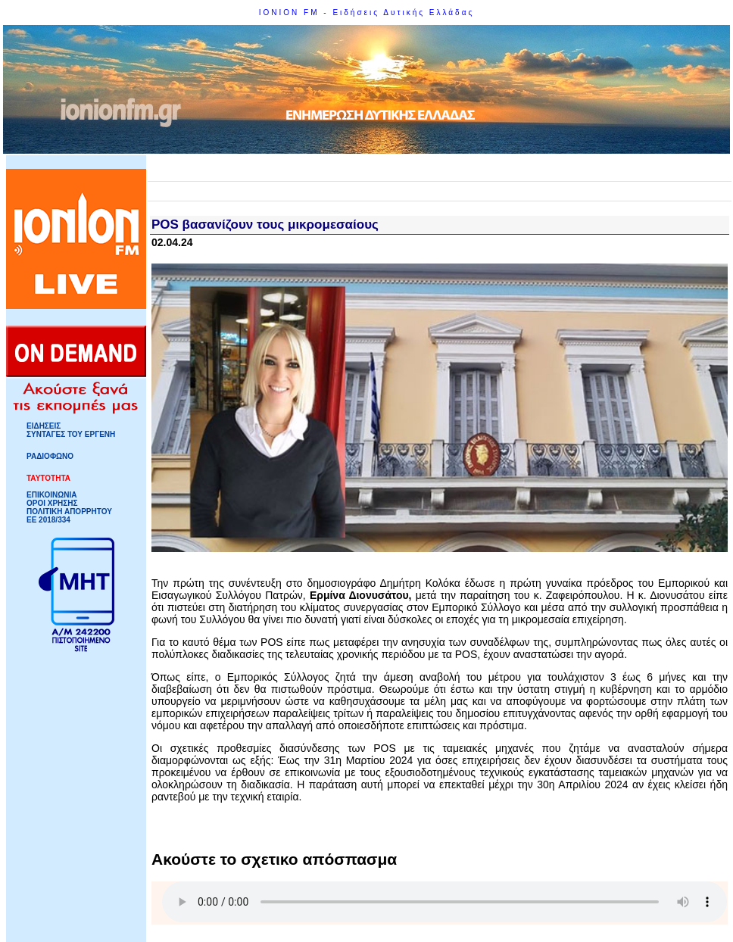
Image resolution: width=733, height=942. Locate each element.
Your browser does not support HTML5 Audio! (444, 901)
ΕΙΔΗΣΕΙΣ (44, 426)
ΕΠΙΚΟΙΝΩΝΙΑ (51, 495)
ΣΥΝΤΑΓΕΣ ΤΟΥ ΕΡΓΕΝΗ (71, 434)
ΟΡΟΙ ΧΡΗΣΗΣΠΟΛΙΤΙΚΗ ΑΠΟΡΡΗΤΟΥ (69, 507)
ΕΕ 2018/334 (48, 520)
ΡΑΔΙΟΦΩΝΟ (50, 456)
